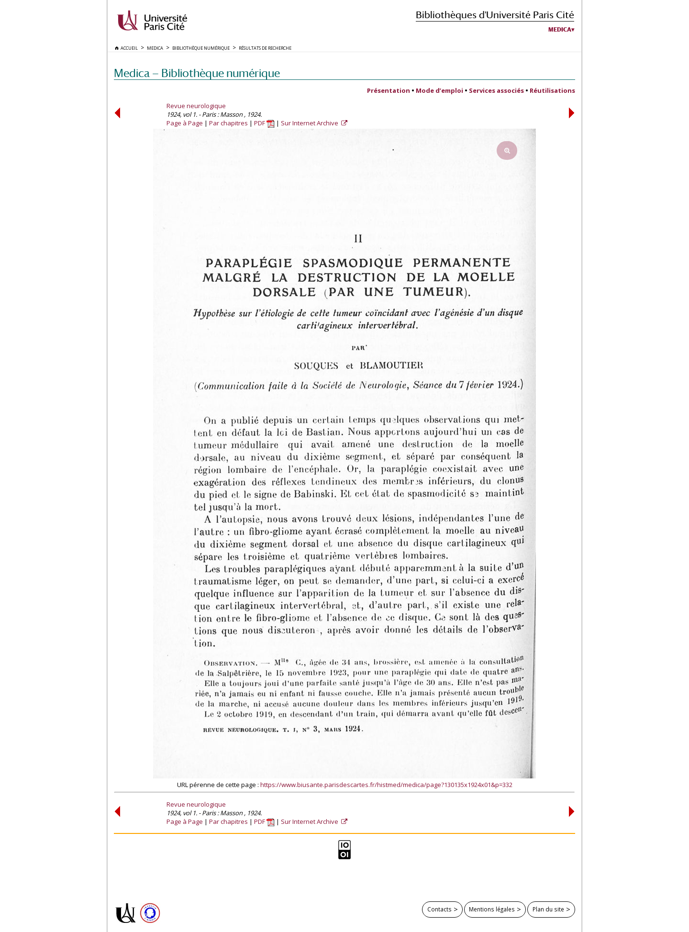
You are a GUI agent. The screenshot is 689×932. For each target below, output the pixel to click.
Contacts (439, 909)
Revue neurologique (196, 105)
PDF (264, 123)
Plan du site (548, 909)
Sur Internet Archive (310, 123)
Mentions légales (492, 909)
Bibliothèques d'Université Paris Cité (495, 14)
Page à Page (185, 123)
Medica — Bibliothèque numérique (197, 73)
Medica (559, 29)
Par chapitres (228, 123)
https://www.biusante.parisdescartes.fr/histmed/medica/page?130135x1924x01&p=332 (386, 784)
